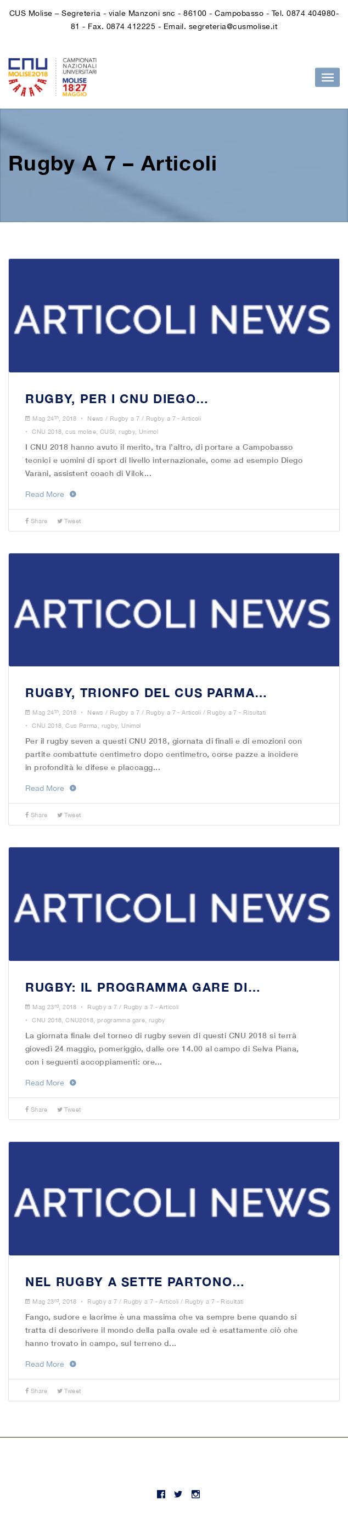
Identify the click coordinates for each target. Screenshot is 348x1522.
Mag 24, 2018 (54, 418)
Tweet (69, 521)
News (95, 418)
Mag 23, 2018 (54, 1007)
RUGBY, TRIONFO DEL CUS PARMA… (146, 693)
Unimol (148, 431)
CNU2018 (79, 1020)
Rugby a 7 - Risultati (236, 712)
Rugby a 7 (124, 418)
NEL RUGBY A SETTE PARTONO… (135, 1282)
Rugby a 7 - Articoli (173, 418)
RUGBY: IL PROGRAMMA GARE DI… (143, 987)
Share (36, 521)
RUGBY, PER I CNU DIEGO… (117, 399)
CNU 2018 (46, 431)
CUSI (107, 431)
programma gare (121, 1020)
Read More (50, 494)
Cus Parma (81, 725)
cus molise (80, 431)
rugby (127, 431)
